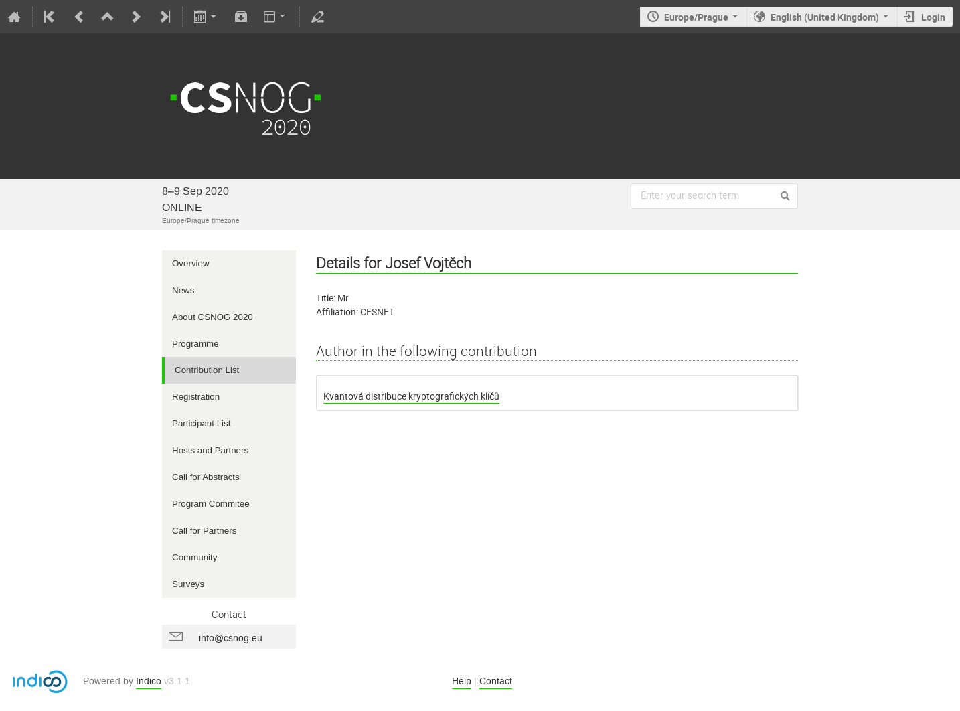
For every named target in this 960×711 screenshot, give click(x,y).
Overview (191, 263)
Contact (495, 681)
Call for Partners (204, 531)
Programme (195, 344)
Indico (148, 681)
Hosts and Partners (210, 450)
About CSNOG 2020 (212, 317)
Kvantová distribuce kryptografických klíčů (411, 396)
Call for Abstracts (206, 477)
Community (194, 557)
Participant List (201, 423)
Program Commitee (211, 504)
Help (461, 681)
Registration (196, 397)
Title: (325, 297)
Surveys (188, 584)
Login (933, 17)
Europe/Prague (696, 17)
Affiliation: (337, 311)
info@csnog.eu (230, 638)
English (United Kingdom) (825, 17)
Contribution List (207, 370)
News (183, 290)
